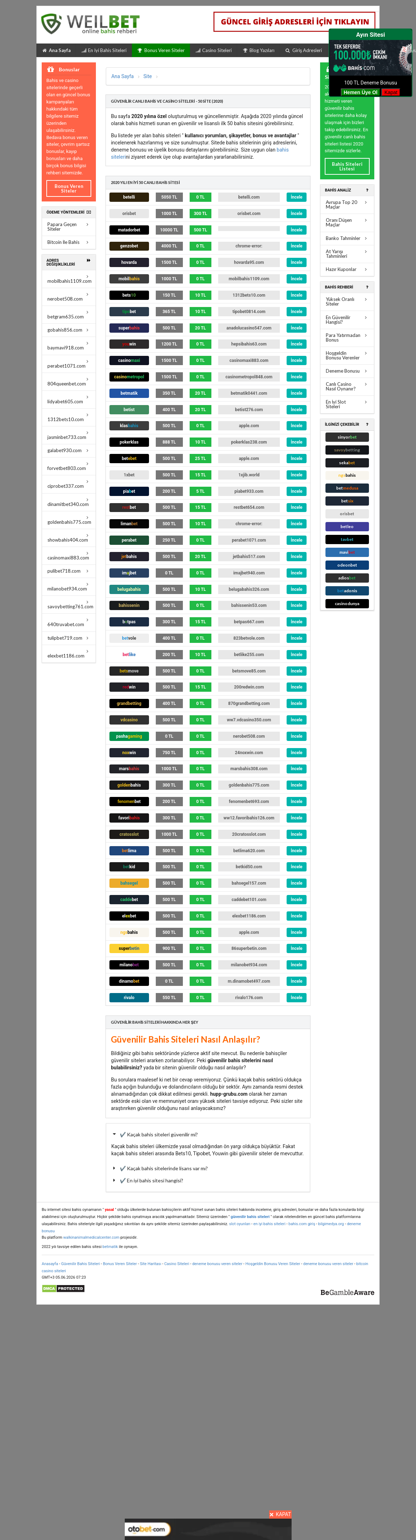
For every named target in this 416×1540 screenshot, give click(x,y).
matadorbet (129, 229)
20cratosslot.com (249, 834)
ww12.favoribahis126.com (249, 817)
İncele (297, 197)
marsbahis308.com (248, 768)
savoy (347, 449)
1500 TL (169, 262)
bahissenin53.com (249, 605)
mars (129, 768)
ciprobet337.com (69, 484)
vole (129, 638)
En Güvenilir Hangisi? (347, 319)
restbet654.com (248, 507)
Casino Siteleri (213, 50)
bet (129, 458)
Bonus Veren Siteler (161, 50)
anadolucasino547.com (248, 328)
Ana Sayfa (56, 50)
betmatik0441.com (249, 393)
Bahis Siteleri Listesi (347, 166)
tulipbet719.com (69, 638)
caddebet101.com (249, 899)
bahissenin (129, 605)
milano (129, 964)
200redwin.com (249, 687)
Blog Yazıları (258, 50)
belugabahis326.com (249, 589)
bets (129, 295)
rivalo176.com (249, 997)
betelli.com (249, 197)
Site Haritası (151, 1264)
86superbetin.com (248, 948)
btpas (129, 621)
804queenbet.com (69, 382)
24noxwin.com (249, 752)
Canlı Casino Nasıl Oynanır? (347, 386)
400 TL (169, 409)
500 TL (200, 229)
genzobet (129, 246)
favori (129, 817)
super (129, 328)
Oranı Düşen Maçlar (347, 222)
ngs (129, 932)
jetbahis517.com (249, 556)
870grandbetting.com (249, 703)
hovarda (129, 262)
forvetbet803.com (69, 466)
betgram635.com (69, 314)
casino (129, 360)
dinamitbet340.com (69, 502)
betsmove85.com (249, 671)
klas (129, 425)
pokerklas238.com (249, 442)
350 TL (169, 393)
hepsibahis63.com (249, 344)
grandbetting (129, 703)
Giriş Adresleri (303, 50)
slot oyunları (240, 1224)
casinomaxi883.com (69, 556)
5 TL (200, 491)
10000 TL (169, 229)
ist (129, 409)
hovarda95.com (249, 262)
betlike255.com (249, 654)
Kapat (390, 92)
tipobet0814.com (249, 311)
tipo (129, 311)
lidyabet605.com (69, 399)
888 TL (169, 442)
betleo (347, 526)
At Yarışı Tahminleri (347, 254)
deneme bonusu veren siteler (217, 1264)
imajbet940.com (249, 573)
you (129, 344)
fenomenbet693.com (249, 801)
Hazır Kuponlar (347, 269)
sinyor (347, 437)
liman (129, 523)
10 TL (200, 295)
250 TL (169, 540)
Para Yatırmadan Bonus (347, 337)
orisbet (129, 213)
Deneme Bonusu (347, 371)
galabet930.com (69, 450)
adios (347, 577)
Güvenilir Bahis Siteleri (80, 1264)
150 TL (169, 295)
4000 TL (169, 246)
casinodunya (347, 603)
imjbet (129, 573)
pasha (129, 736)
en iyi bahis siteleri (269, 1224)
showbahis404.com (69, 538)
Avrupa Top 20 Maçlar (347, 204)
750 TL (169, 752)
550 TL (169, 997)
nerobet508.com (69, 297)
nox (129, 752)
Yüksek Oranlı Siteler (347, 301)
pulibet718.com (69, 571)
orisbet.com (249, 213)
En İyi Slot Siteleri (347, 404)
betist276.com (249, 409)
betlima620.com (249, 850)
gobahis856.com (69, 330)
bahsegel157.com (249, 883)
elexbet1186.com (69, 654)
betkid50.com (249, 866)
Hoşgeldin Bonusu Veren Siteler (272, 1264)
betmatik (129, 393)
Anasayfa (50, 1264)
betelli (129, 197)
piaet (129, 491)
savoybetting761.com (70, 604)
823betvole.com (249, 638)
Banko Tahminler (347, 238)
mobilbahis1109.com (69, 279)
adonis (347, 590)
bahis (129, 556)
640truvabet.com (69, 622)
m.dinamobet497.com (249, 981)
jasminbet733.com (69, 435)
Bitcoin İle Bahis (69, 242)
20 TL (200, 328)
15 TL (200, 474)
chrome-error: (249, 246)
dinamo (129, 981)
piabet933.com (249, 491)
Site (147, 76)
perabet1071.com (69, 364)
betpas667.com (249, 621)
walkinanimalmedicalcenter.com (91, 1237)
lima (129, 850)
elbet (129, 916)
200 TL (169, 491)
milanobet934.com (69, 587)
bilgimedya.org (331, 1224)
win (129, 687)
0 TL (200, 197)
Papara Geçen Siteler (69, 226)
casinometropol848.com (249, 376)
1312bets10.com (69, 417)
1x (129, 474)
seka (347, 462)
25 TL (200, 458)
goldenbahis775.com (69, 520)
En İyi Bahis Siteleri (104, 50)
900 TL (169, 948)
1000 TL (169, 213)
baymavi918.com (69, 346)
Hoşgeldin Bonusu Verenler (347, 355)
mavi (347, 552)
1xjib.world (249, 474)
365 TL (169, 311)
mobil (129, 278)
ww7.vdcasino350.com (249, 719)
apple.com (249, 425)
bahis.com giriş (301, 1224)
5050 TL (169, 197)
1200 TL (169, 344)
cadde (129, 899)
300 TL (200, 213)
